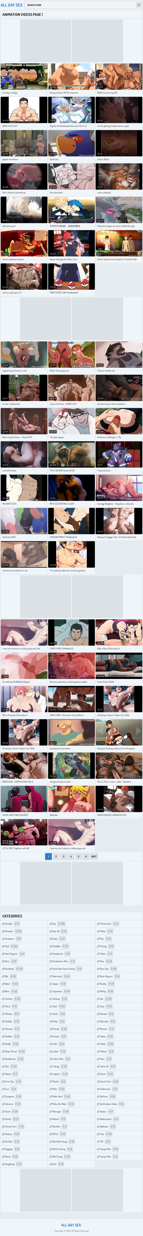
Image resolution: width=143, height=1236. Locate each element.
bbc (11, 976)
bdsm (12, 983)
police (106, 953)
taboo (107, 1036)
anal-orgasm (15, 953)
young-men (109, 1156)
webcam (108, 1126)
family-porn (15, 1126)
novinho (59, 1126)
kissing (60, 1028)
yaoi (106, 1134)
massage (60, 1111)
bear (11, 991)
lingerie (60, 1074)
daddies (12, 1036)
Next (94, 856)
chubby (12, 1021)
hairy (59, 938)
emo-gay (13, 1081)
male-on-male (63, 1104)
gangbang (14, 1164)
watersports (109, 1119)
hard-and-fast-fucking (67, 968)
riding (107, 991)
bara (11, 961)
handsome (61, 953)
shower (107, 1028)
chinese (12, 1013)
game (12, 1156)
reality (107, 983)
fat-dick (12, 1141)
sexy (106, 1006)
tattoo (107, 1044)
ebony (11, 1074)
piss (106, 938)
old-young (61, 1156)
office (59, 1134)
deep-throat (15, 1051)
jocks (59, 1013)
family (12, 1119)
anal (11, 946)
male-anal (61, 1096)
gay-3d (59, 931)
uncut (107, 1074)
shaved (107, 1013)
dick (11, 1066)
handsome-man (64, 961)
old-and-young (63, 1141)
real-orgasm (110, 976)
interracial (61, 976)
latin (58, 1044)
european (13, 1096)
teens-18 (108, 1066)
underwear (109, 1089)
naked (59, 1119)
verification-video (112, 1104)
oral (58, 1164)
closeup (12, 1028)
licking (60, 1066)
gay (59, 923)
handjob (60, 946)
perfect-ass (109, 923)
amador (12, 923)
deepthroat (14, 1059)
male (58, 1089)
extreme (13, 1104)
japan (59, 983)
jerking (60, 998)
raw (106, 961)
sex (106, 998)
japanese (61, 991)
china (11, 1006)
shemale (108, 1021)
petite (106, 931)
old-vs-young (62, 1149)
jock (59, 1006)
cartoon (13, 998)
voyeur (107, 1111)
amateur (13, 931)
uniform (108, 1096)
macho (59, 1081)
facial (11, 1111)
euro (11, 1089)
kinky (58, 1021)
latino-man (61, 1059)
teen (106, 1059)
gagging (12, 1149)
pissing (107, 946)
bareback (14, 968)
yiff (105, 1141)
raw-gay (108, 968)
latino (59, 1051)
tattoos (107, 1051)
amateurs (13, 938)
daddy (12, 1044)
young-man (109, 1149)
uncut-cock (109, 1081)
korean (59, 1036)
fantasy (12, 1134)
